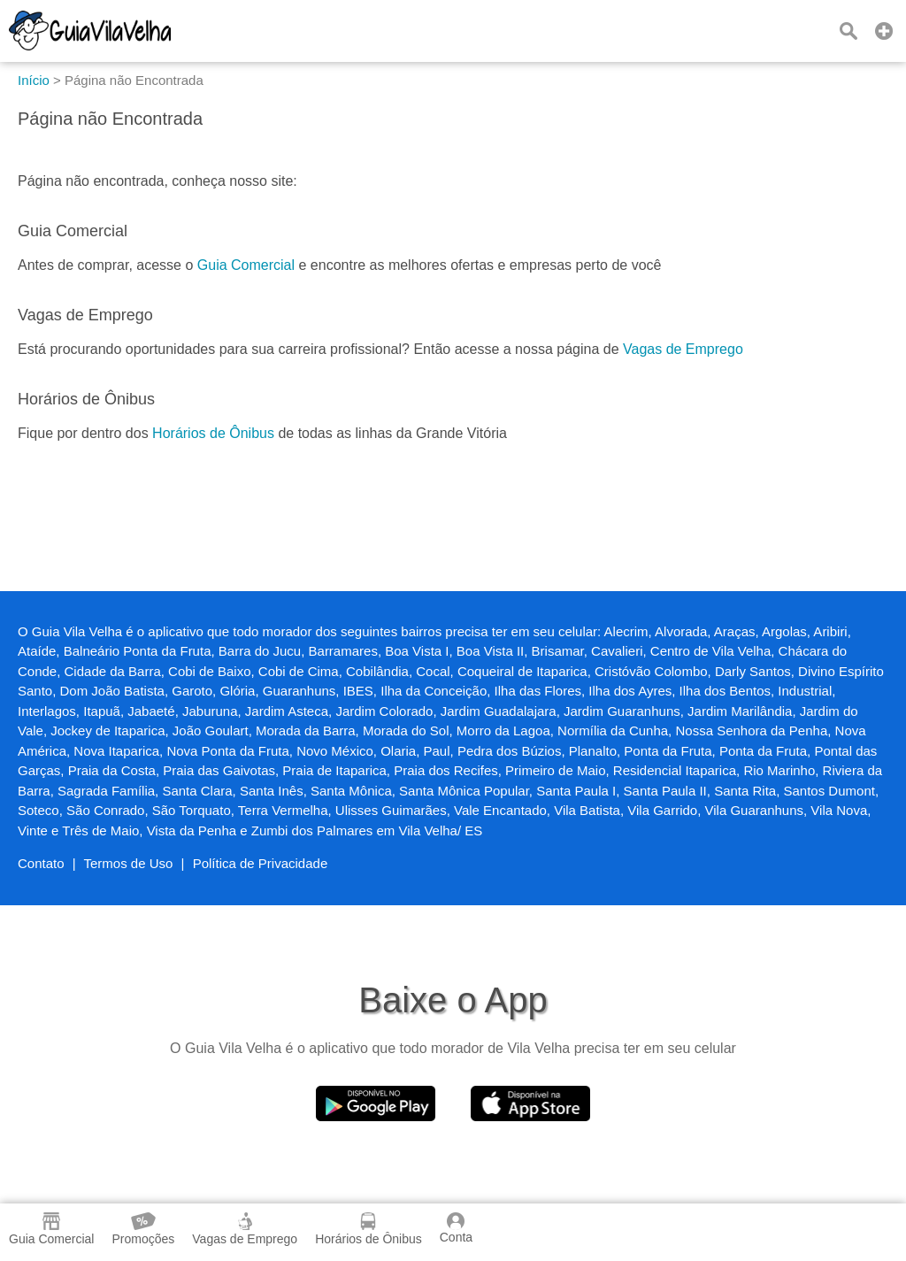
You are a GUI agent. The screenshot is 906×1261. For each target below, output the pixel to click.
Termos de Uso (128, 863)
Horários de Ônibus (213, 433)
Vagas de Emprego (683, 349)
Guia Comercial (246, 265)
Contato (41, 863)
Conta (456, 1228)
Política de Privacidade (260, 863)
